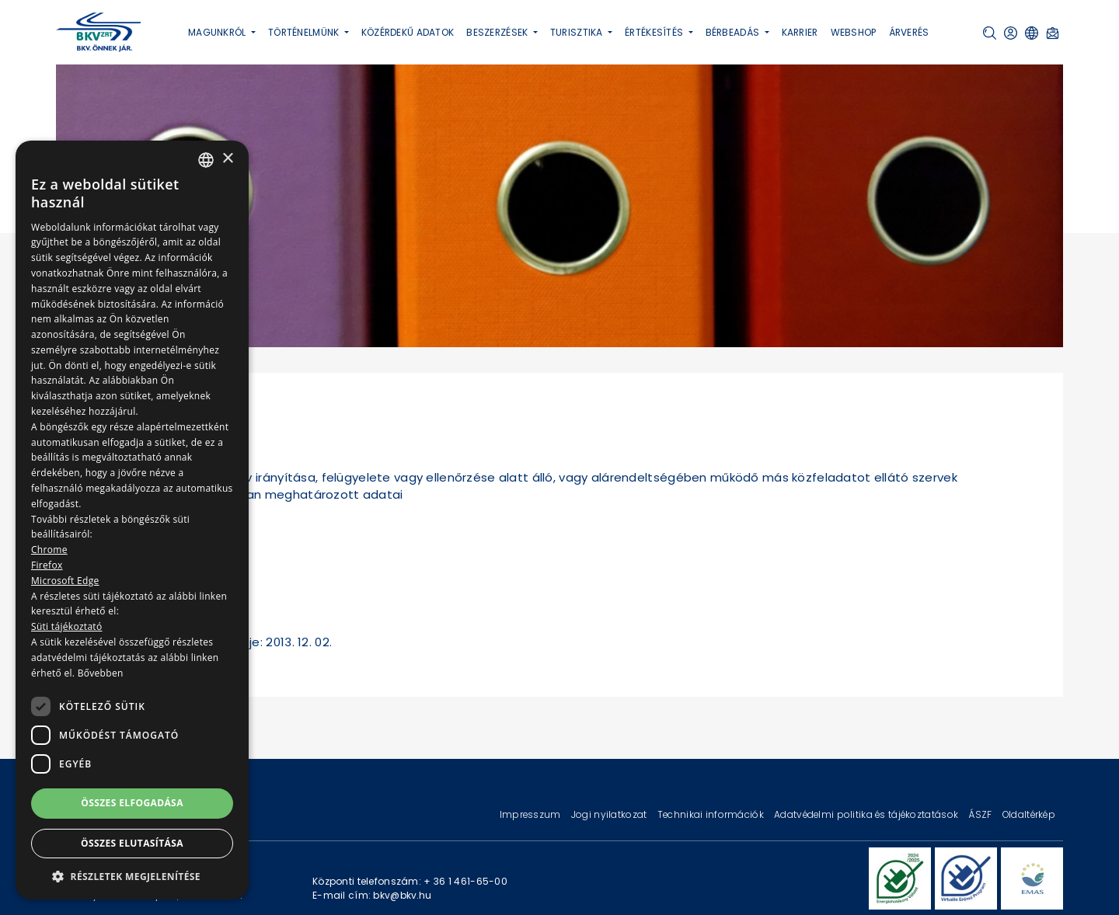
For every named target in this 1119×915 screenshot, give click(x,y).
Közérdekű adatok (408, 32)
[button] (989, 33)
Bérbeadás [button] (734, 32)
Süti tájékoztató (66, 626)
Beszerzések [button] (498, 32)
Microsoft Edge (65, 580)
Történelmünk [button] (305, 32)
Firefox (47, 565)
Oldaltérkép (1028, 814)
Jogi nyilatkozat (610, 814)
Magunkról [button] (218, 32)
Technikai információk (711, 814)
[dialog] (132, 520)
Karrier (800, 32)
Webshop (854, 32)
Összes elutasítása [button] (132, 843)
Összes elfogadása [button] (132, 802)
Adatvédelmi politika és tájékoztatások (867, 814)
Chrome (49, 549)
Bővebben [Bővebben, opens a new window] (101, 673)
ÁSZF (981, 814)
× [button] (227, 159)
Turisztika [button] (577, 32)
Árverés (909, 32)
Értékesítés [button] (655, 32)
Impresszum (531, 814)
